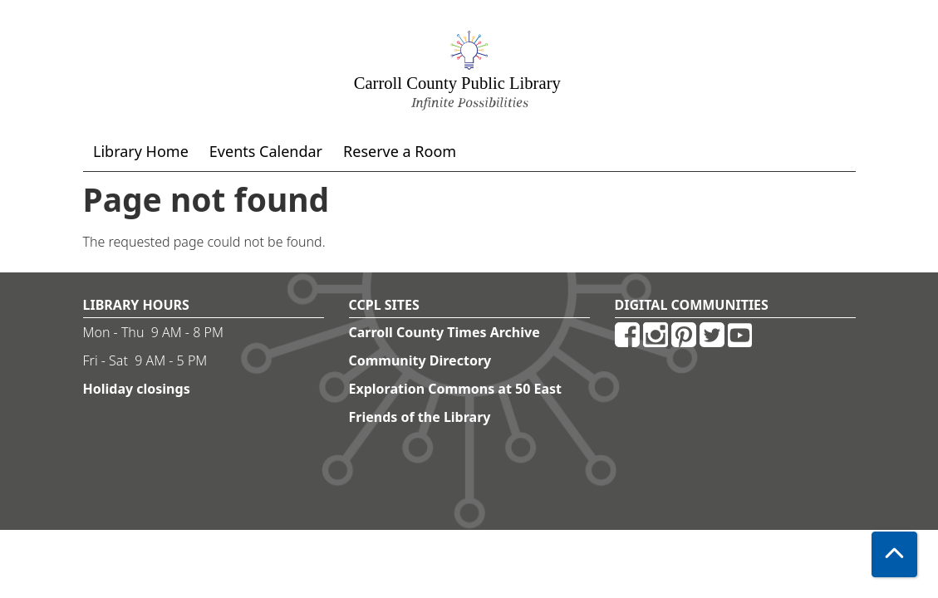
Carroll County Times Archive (444, 332)
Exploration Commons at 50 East (455, 389)
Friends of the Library (420, 417)
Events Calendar (265, 151)
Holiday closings (136, 389)
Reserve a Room (399, 151)
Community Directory (420, 360)
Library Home (141, 151)
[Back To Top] (894, 554)
